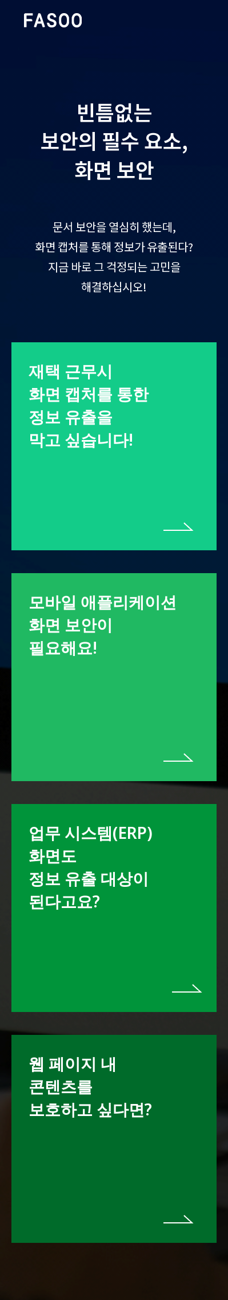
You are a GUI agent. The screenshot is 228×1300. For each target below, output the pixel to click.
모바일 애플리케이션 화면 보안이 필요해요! (103, 624)
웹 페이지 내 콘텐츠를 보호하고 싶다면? (90, 1086)
